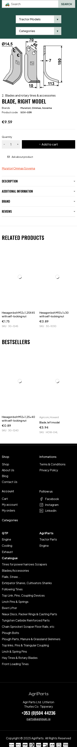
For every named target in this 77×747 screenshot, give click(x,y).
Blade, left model (49, 422)
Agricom (44, 417)
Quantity (7, 136)
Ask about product (22, 156)
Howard (54, 417)
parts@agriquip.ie (39, 719)
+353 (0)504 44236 (38, 712)
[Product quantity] (11, 144)
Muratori (25, 107)
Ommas (36, 107)
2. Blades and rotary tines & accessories (29, 95)
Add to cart (50, 144)
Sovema (47, 107)
